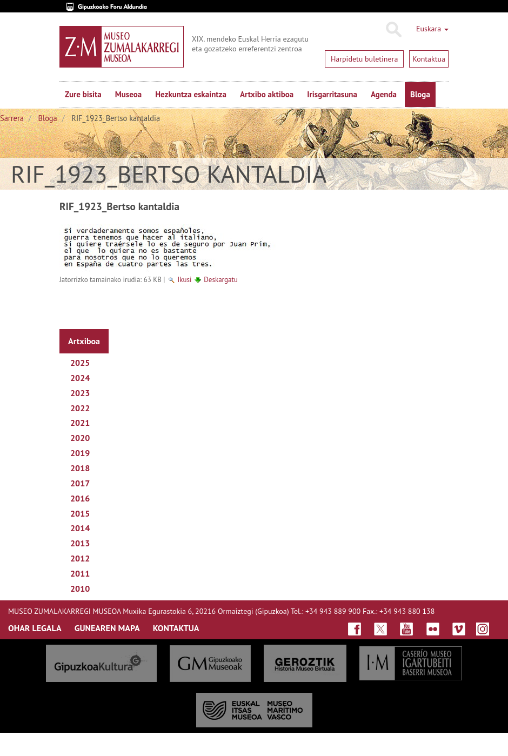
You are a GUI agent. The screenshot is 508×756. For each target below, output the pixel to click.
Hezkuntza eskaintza (190, 94)
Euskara (432, 29)
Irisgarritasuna (332, 94)
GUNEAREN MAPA (107, 628)
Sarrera (12, 118)
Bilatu (393, 30)
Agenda (384, 94)
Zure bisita (83, 94)
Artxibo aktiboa (266, 94)
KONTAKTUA (176, 628)
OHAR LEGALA (35, 628)
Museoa (128, 94)
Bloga (420, 94)
